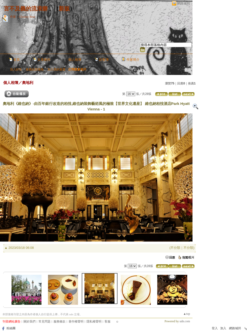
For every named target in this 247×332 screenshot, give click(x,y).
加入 (223, 328)
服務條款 (60, 321)
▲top (186, 314)
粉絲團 (11, 328)
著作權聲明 (76, 321)
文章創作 (44, 59)
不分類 (175, 248)
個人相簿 (74, 59)
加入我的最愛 (57, 69)
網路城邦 (183, 3)
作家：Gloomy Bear (22, 16)
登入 (215, 328)
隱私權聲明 (94, 321)
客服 (107, 321)
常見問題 (44, 321)
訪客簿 (104, 59)
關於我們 (30, 321)
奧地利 (27, 82)
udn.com (185, 321)
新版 (64, 8)
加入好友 (16, 69)
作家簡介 (133, 59)
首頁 (16, 59)
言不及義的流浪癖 (26, 8)
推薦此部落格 (35, 69)
